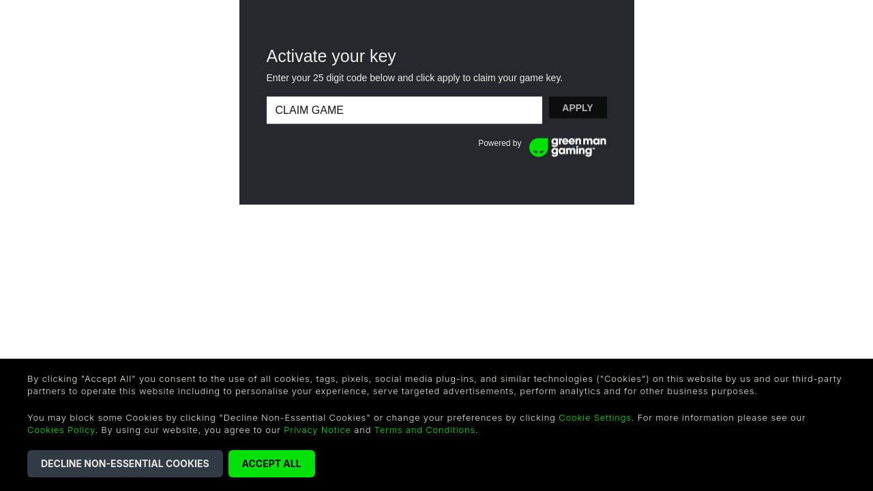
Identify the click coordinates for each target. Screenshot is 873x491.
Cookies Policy (61, 429)
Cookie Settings (595, 417)
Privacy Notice (317, 429)
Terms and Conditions (424, 429)
